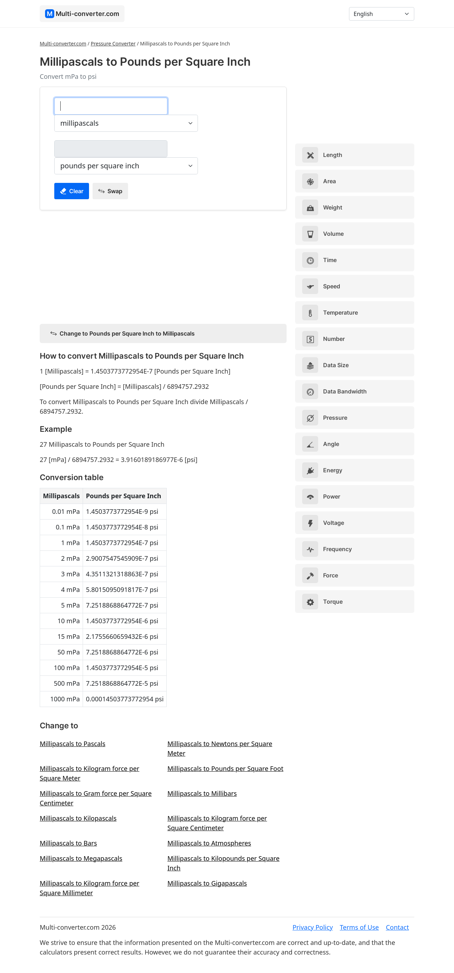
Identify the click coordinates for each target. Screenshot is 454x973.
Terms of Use (359, 927)
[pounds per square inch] (110, 148)
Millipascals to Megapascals (81, 858)
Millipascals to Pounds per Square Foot (225, 768)
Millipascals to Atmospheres (209, 843)
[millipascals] (110, 106)
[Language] (381, 14)
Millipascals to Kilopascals (78, 818)
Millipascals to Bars (68, 843)
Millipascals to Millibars (202, 793)
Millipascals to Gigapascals (207, 883)
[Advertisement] (163, 265)
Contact (397, 927)
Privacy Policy (313, 927)
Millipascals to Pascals (72, 743)
